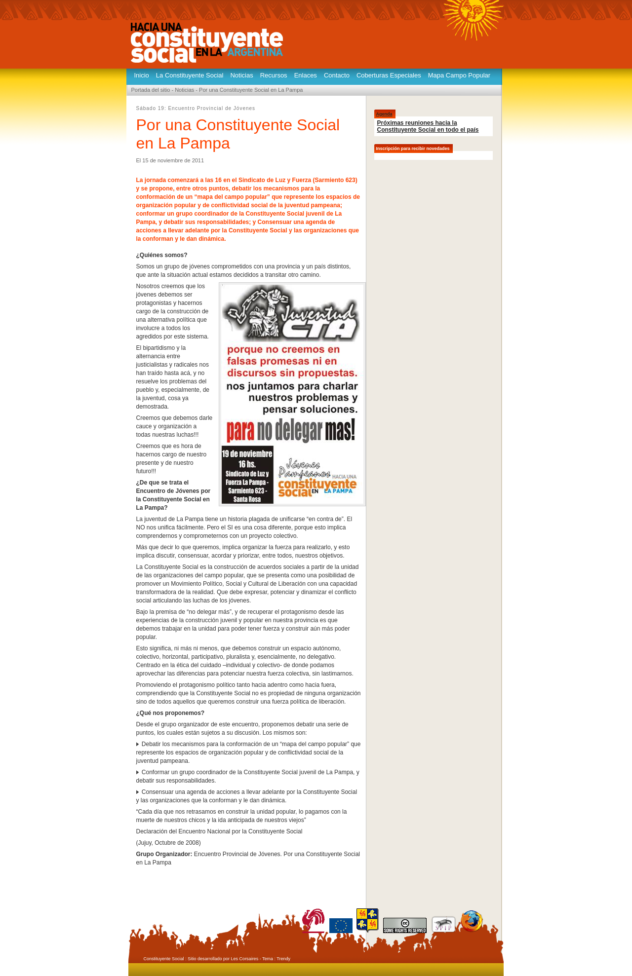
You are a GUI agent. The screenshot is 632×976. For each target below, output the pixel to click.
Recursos (273, 75)
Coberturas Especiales (388, 75)
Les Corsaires (245, 958)
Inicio (141, 75)
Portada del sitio (150, 90)
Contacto (337, 75)
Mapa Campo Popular (459, 75)
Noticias (241, 75)
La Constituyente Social (190, 75)
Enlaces (305, 75)
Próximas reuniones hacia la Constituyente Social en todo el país (428, 126)
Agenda (384, 114)
